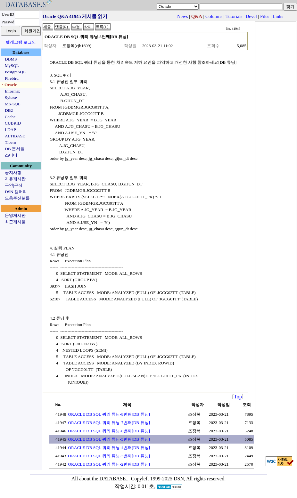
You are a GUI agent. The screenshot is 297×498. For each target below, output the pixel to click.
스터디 (11, 155)
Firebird (12, 78)
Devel (251, 16)
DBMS (11, 59)
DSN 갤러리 (16, 191)
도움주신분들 (17, 198)
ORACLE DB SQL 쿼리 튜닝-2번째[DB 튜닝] (109, 464)
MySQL (12, 65)
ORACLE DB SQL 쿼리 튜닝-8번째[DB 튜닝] (109, 414)
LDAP (10, 129)
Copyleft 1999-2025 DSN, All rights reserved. (178, 478)
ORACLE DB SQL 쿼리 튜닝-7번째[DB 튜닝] (109, 422)
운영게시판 (15, 215)
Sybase (11, 97)
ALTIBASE (15, 136)
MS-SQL (13, 104)
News (182, 16)
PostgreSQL (15, 71)
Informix (12, 91)
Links (278, 16)
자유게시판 (15, 178)
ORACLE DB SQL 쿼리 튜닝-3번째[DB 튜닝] (109, 455)
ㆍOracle (8, 84)
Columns (213, 16)
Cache (10, 116)
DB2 (9, 110)
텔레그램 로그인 (21, 42)
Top (238, 396)
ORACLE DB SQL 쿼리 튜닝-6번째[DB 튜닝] (109, 431)
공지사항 (13, 172)
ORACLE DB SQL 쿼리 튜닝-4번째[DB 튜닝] (109, 447)
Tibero (10, 142)
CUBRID (13, 123)
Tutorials (234, 16)
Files (264, 16)
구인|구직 (13, 185)
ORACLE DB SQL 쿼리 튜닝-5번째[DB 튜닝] (109, 439)
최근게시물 (15, 221)
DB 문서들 (14, 148)
